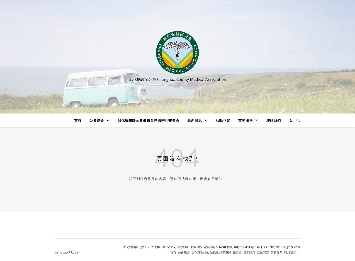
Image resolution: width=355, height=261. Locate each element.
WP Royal (72, 252)
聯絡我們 (273, 120)
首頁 (77, 120)
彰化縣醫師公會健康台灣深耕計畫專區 (148, 120)
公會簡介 (97, 120)
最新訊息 (194, 120)
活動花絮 (223, 120)
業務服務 (245, 120)
